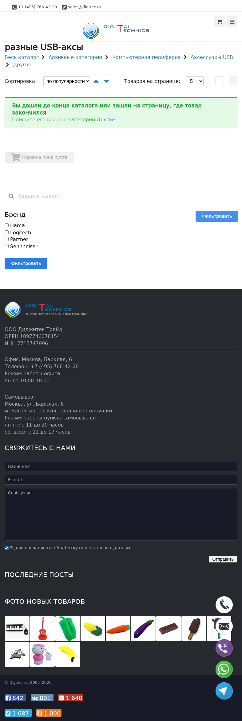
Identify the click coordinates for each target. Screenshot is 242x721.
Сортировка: (21, 81)
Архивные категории (75, 57)
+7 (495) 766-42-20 (37, 7)
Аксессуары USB (212, 57)
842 (15, 698)
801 (42, 698)
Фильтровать (217, 216)
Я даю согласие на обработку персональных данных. (68, 547)
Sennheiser (21, 246)
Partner (16, 239)
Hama (15, 225)
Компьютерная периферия (146, 57)
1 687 (18, 713)
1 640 (70, 698)
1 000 (49, 713)
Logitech (18, 233)
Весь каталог (22, 57)
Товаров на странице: (152, 81)
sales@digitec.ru (84, 7)
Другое (22, 65)
